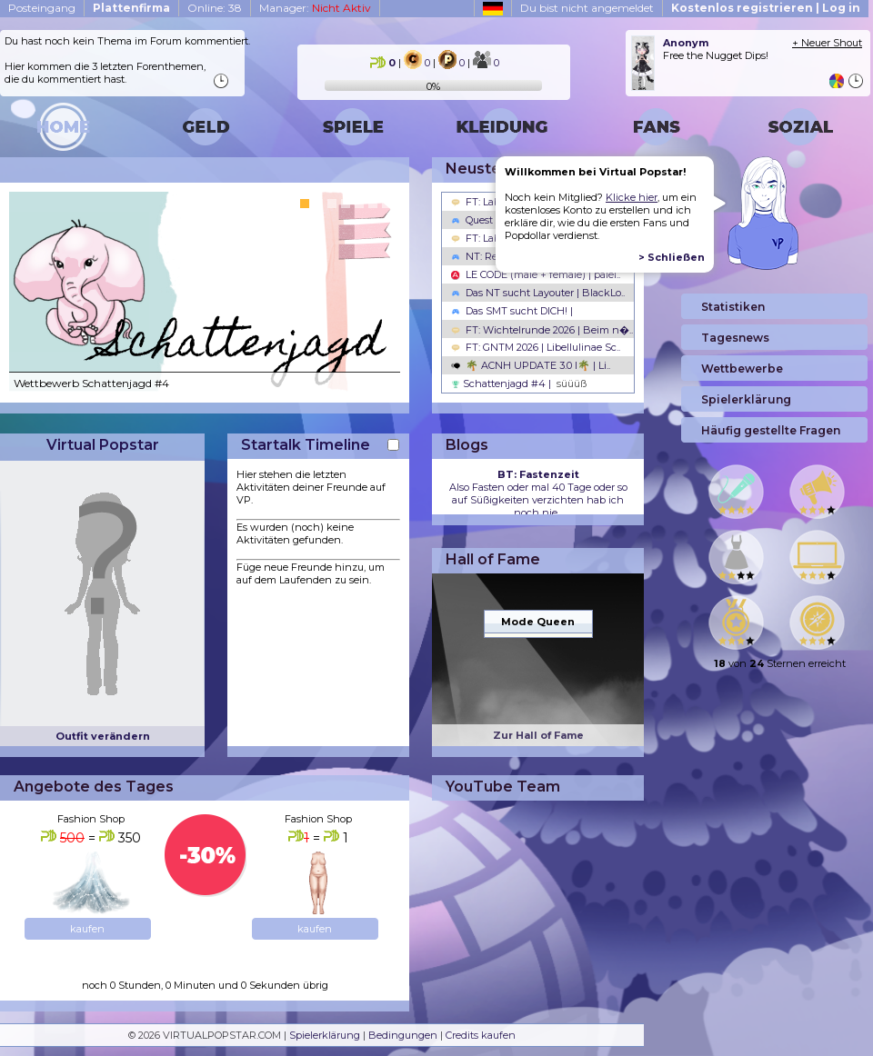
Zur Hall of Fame (538, 735)
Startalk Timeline (305, 444)
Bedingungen (402, 1035)
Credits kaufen (481, 1035)
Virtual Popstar (102, 444)
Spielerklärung (324, 1035)
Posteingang (41, 8)
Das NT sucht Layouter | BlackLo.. (538, 292)
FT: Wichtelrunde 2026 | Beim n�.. (542, 330)
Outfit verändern (102, 736)
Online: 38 (214, 8)
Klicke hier (631, 197)
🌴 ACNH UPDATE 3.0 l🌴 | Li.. (530, 365)
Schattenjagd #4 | (519, 383)
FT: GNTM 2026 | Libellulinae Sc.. (535, 347)
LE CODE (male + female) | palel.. (535, 274)
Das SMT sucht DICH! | (512, 310)
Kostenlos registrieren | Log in (765, 8)
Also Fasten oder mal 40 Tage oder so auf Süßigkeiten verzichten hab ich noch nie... (538, 493)
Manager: (315, 8)
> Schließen (671, 257)
